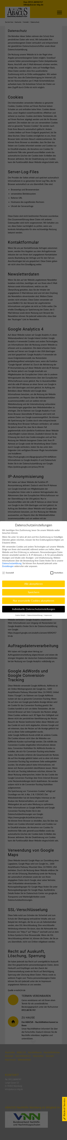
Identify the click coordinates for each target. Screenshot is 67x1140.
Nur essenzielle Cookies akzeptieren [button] (33, 598)
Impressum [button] (48, 613)
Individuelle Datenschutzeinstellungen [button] (33, 606)
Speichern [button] (33, 589)
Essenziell (8, 570)
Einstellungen (8, 564)
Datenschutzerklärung (11, 561)
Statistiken (56, 570)
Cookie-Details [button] (20, 613)
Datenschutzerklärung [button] (35, 613)
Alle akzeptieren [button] (33, 581)
